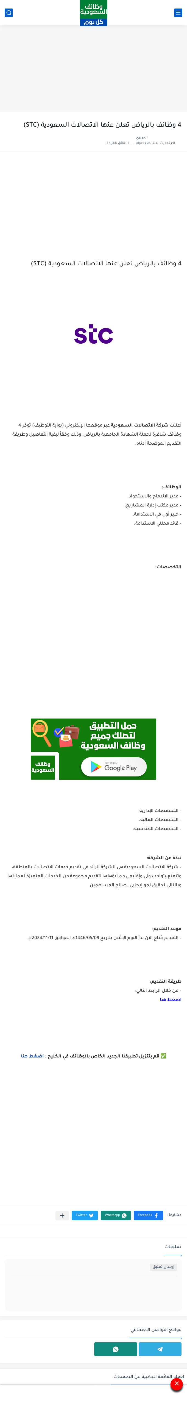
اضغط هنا (171, 1000)
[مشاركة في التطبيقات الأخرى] (62, 1215)
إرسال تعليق (163, 1267)
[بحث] (9, 13)
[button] (148, 1215)
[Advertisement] (93, 69)
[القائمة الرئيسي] (178, 13)
